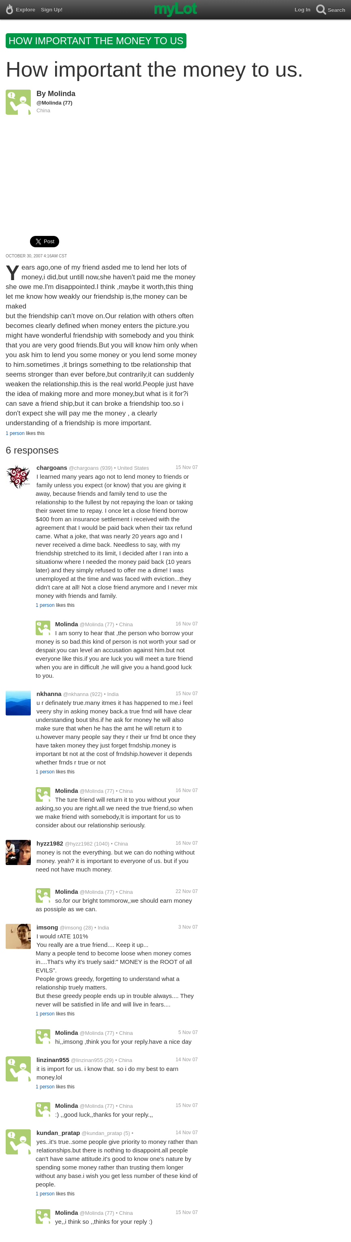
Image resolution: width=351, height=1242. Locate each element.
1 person (15, 433)
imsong (47, 927)
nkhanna (49, 693)
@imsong (71, 928)
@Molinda (49, 103)
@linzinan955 (87, 1060)
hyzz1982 (49, 843)
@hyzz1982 (79, 844)
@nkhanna (75, 694)
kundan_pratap (58, 1132)
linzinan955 (52, 1059)
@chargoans (84, 468)
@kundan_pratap (101, 1133)
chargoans (51, 467)
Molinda (61, 94)
